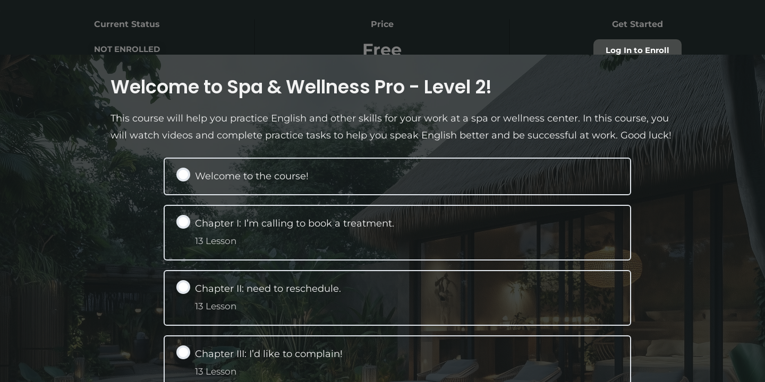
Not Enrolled (127, 49)
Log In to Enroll (638, 51)
